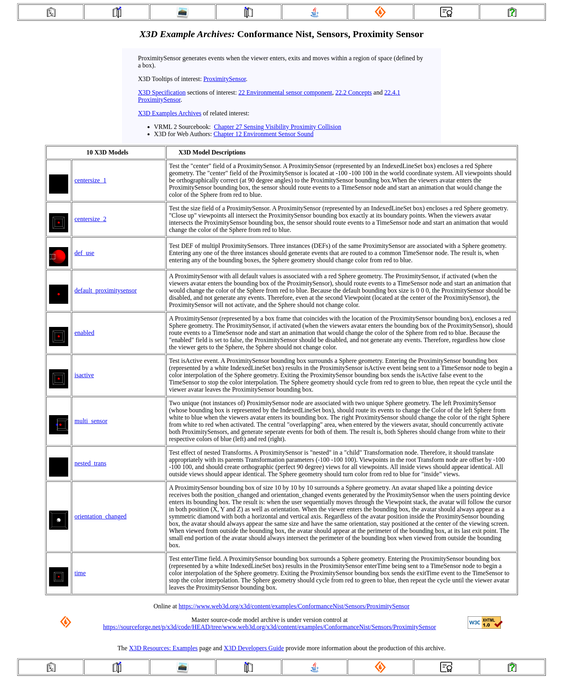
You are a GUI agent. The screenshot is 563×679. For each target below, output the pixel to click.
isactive (84, 375)
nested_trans (90, 463)
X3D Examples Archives (169, 113)
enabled (84, 332)
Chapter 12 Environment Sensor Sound (264, 134)
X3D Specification (162, 92)
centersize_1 (90, 180)
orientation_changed (101, 516)
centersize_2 (90, 219)
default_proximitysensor (106, 290)
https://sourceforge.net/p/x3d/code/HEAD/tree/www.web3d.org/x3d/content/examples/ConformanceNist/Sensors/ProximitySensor (269, 627)
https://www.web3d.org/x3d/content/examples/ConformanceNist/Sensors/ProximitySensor (294, 606)
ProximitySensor (224, 78)
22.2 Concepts (353, 92)
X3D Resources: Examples (163, 648)
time (80, 573)
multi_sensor (91, 421)
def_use (84, 252)
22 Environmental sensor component (285, 92)
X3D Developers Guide (254, 648)
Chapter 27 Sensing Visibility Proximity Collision (277, 126)
